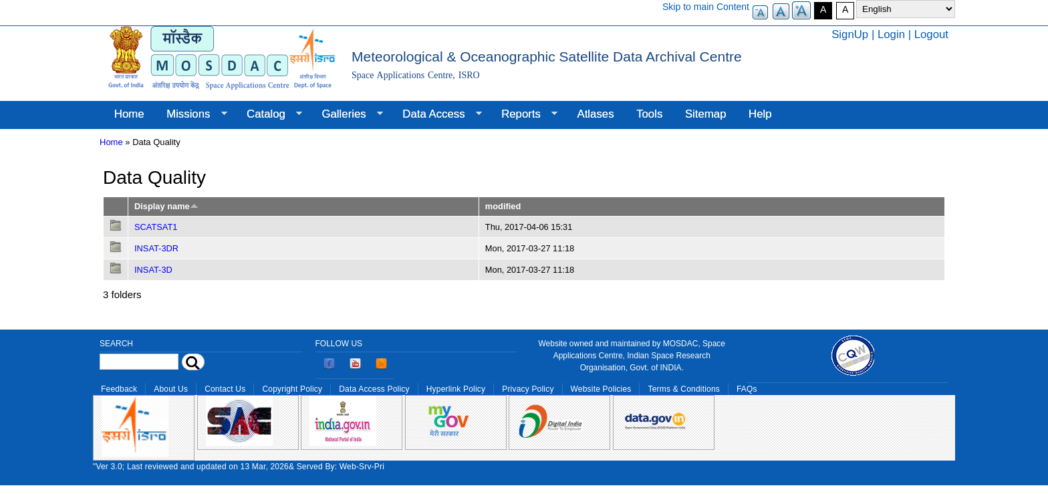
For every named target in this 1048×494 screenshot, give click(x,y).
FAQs (747, 389)
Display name (166, 206)
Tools (649, 114)
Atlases (595, 114)
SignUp (849, 34)
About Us (171, 389)
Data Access (436, 114)
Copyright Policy (292, 389)
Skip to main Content (705, 6)
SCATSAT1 (155, 227)
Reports (523, 114)
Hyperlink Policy (455, 389)
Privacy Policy (527, 389)
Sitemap (706, 114)
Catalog (268, 114)
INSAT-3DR (156, 248)
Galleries (347, 114)
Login (891, 34)
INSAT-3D (153, 270)
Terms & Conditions (684, 389)
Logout (931, 34)
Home (129, 114)
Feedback (119, 389)
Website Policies (601, 389)
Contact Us (225, 389)
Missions (191, 114)
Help (760, 114)
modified (503, 206)
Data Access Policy (374, 389)
